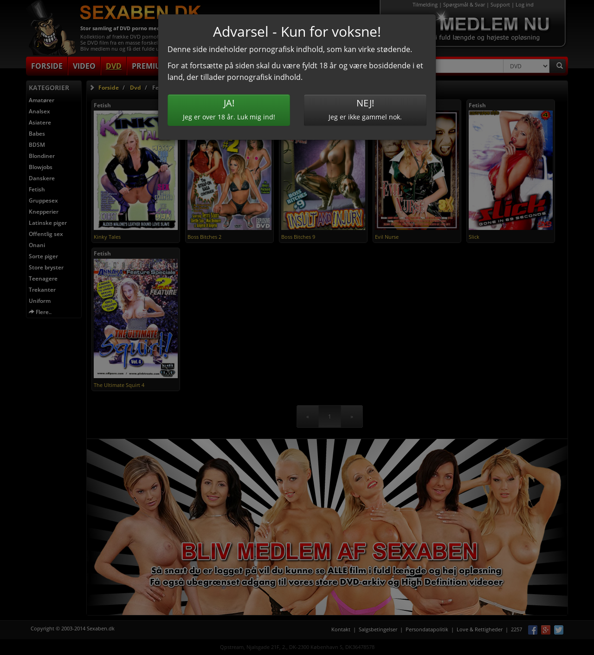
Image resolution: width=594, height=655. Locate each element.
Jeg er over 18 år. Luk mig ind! (229, 109)
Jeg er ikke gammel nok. (365, 109)
